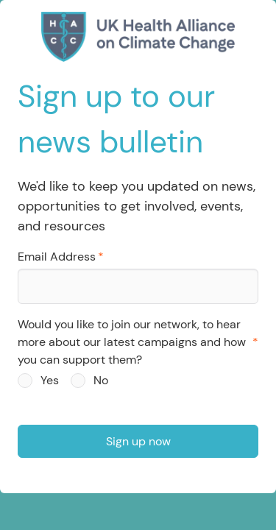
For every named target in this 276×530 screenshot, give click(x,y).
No (100, 380)
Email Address (57, 256)
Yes (49, 380)
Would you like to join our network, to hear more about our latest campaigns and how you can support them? (132, 342)
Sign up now (138, 441)
